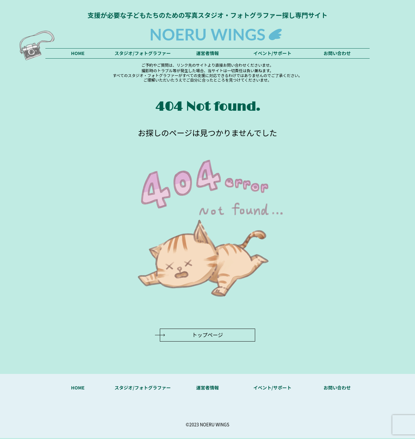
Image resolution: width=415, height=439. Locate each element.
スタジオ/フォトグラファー (142, 53)
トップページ (207, 336)
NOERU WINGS (207, 34)
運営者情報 (207, 53)
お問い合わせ (337, 53)
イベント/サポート (272, 53)
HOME (78, 53)
